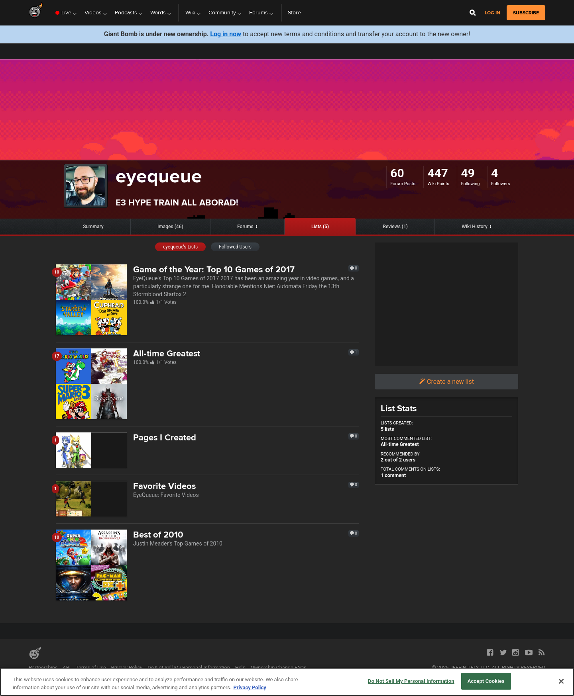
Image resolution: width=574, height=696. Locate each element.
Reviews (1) (395, 226)
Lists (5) (320, 226)
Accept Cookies (486, 681)
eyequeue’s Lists (180, 247)
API (67, 668)
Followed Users (235, 247)
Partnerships (43, 668)
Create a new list (446, 381)
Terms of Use (91, 668)
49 (467, 173)
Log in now (225, 34)
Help (240, 668)
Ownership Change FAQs (279, 668)
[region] (287, 682)
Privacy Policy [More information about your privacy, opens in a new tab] (249, 687)
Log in (492, 13)
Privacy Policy (127, 668)
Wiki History (475, 226)
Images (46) (170, 226)
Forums (245, 226)
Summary (93, 226)
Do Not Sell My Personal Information (188, 668)
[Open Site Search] (472, 12)
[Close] (561, 681)
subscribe (526, 12)
